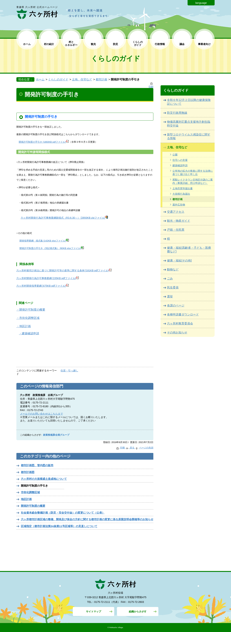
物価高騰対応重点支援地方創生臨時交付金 (188, 123)
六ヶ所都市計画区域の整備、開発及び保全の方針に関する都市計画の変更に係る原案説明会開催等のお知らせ (87, 519)
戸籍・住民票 (175, 229)
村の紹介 (49, 44)
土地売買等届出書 (182, 188)
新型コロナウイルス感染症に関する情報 (188, 136)
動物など (173, 269)
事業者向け (204, 44)
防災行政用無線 (177, 112)
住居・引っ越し (69, 370)
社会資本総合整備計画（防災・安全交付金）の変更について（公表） (63, 512)
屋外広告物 (178, 204)
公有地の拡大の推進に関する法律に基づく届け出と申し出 (192, 172)
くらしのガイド (58, 79)
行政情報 (160, 44)
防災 (115, 44)
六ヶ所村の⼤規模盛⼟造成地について (44, 478)
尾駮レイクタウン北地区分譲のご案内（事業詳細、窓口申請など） (192, 181)
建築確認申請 (180, 165)
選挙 (170, 296)
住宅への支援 (180, 160)
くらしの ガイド (138, 43)
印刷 (120, 447)
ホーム (27, 44)
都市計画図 (27, 472)
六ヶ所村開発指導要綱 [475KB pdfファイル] (42, 285)
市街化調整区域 (30, 492)
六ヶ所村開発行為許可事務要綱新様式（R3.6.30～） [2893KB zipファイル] (64, 217)
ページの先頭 (144, 447)
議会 (182, 44)
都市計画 (101, 79)
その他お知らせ (177, 332)
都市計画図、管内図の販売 (37, 465)
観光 (93, 44)
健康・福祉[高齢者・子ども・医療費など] (189, 249)
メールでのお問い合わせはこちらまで (41, 413)
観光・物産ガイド (178, 220)
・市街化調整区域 (27, 317)
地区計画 (26, 499)
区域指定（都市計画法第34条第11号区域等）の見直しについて (59, 526)
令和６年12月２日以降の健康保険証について (189, 101)
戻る (130, 447)
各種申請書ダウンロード (183, 314)
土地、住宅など (82, 79)
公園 (174, 154)
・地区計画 (23, 326)
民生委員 (173, 287)
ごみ (170, 278)
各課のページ (175, 305)
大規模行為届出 (181, 193)
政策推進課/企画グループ (56, 435)
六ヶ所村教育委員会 (180, 323)
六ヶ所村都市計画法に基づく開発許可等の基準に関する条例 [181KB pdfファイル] (64, 270)
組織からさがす (137, 611)
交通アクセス (175, 211)
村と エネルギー (71, 43)
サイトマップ (93, 611)
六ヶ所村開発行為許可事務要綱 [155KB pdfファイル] (47, 278)
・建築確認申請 (29, 333)
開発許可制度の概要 (33, 505)
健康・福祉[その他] (179, 260)
